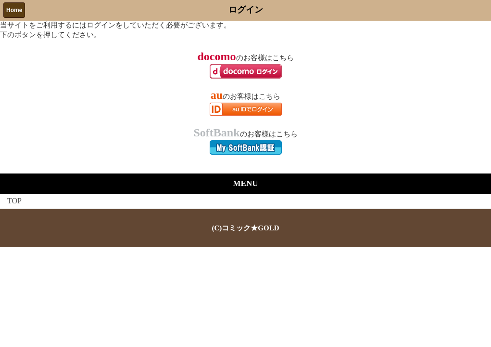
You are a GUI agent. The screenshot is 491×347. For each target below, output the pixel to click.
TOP (14, 201)
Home (14, 10)
